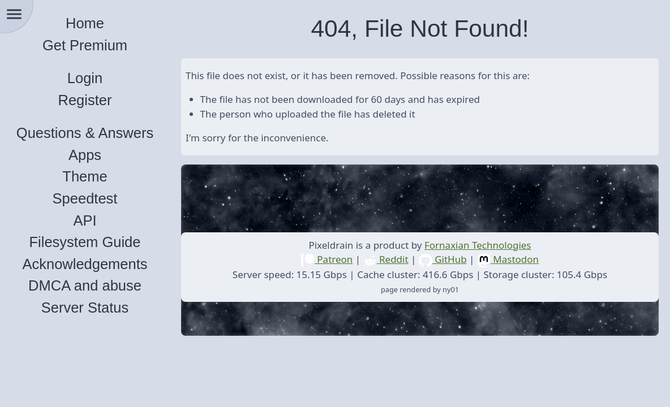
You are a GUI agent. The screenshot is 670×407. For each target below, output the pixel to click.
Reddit (386, 259)
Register (85, 100)
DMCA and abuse (84, 285)
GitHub (443, 259)
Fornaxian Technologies (477, 245)
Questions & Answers (84, 133)
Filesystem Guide (85, 242)
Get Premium (84, 45)
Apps (84, 155)
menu (14, 14)
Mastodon (508, 259)
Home (85, 23)
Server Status (84, 307)
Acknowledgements (84, 264)
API (84, 220)
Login (84, 78)
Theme (84, 176)
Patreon (327, 259)
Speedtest (85, 198)
